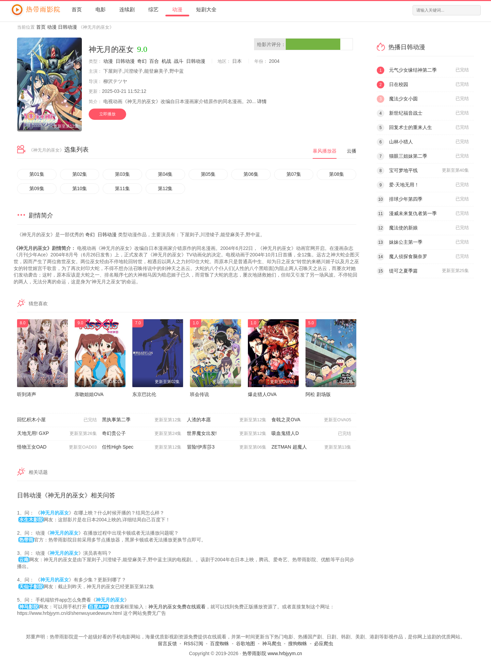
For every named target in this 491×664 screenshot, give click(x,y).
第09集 (36, 188)
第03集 (122, 174)
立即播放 (107, 114)
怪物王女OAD (57, 447)
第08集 (336, 174)
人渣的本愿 (227, 419)
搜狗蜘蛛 (297, 643)
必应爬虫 (323, 643)
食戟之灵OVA (311, 419)
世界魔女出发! (227, 433)
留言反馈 (167, 643)
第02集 (79, 174)
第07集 (293, 174)
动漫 (177, 9)
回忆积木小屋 (57, 419)
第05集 (208, 174)
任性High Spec (142, 447)
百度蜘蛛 (219, 643)
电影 (100, 9)
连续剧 (127, 9)
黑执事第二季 (142, 419)
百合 (154, 61)
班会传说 (199, 394)
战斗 (178, 61)
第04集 (165, 174)
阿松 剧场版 (318, 394)
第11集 (122, 188)
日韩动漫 (67, 27)
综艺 (153, 9)
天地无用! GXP (57, 433)
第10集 (79, 188)
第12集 (165, 188)
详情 (262, 101)
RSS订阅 (193, 643)
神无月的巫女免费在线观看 (177, 606)
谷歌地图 (245, 643)
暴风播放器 (325, 151)
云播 (351, 151)
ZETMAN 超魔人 (311, 447)
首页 (77, 9)
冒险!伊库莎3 (227, 447)
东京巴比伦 (144, 394)
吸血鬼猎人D (311, 433)
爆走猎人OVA (262, 394)
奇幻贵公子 (142, 433)
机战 (166, 61)
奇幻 (142, 61)
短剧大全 (206, 9)
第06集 (250, 174)
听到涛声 (26, 394)
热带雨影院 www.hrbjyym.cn (272, 653)
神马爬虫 (271, 643)
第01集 (36, 174)
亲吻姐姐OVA (89, 394)
